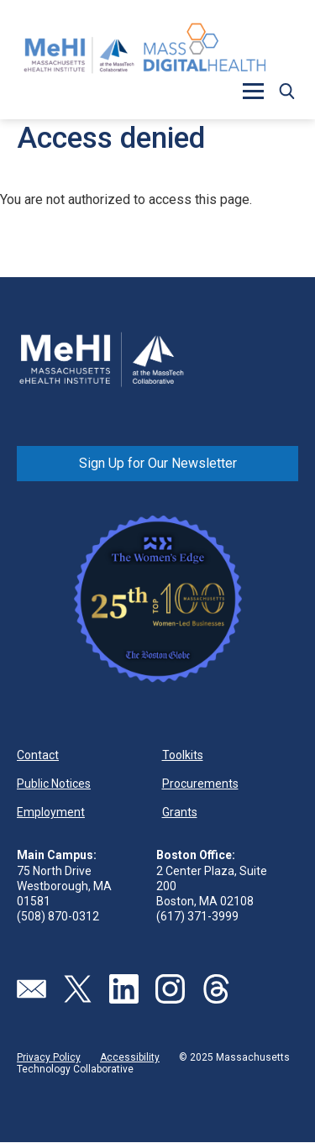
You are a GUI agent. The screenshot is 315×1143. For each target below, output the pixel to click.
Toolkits (182, 755)
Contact (38, 755)
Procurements (200, 783)
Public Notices (54, 783)
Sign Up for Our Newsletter (158, 463)
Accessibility (130, 1057)
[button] (253, 90)
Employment (51, 812)
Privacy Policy (49, 1057)
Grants (179, 812)
